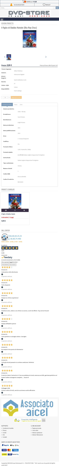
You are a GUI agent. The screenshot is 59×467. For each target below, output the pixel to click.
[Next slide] (46, 57)
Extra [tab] (21, 104)
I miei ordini (35, 430)
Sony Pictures (21, 117)
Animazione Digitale (19, 74)
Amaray (20, 166)
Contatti (5, 437)
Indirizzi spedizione (37, 432)
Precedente (5, 264)
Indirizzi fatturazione (37, 435)
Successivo (13, 264)
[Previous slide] (5, 57)
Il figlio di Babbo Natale (8, 214)
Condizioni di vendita (8, 428)
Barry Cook (23, 80)
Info (4, 435)
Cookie (4, 432)
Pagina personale (36, 428)
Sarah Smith (17, 80)
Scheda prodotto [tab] (7, 104)
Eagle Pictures (21, 122)
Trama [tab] (15, 104)
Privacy (4, 430)
